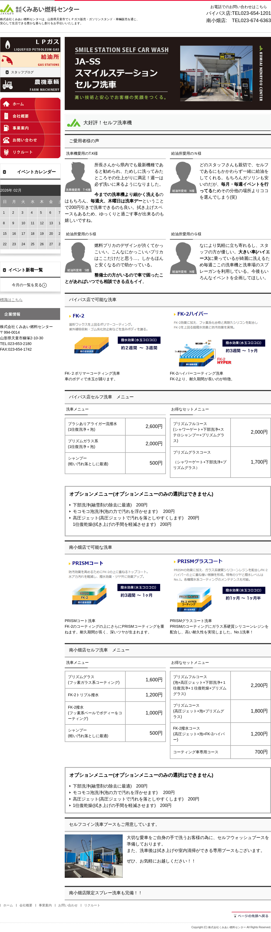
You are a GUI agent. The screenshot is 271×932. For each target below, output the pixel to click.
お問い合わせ (68, 905)
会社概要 (25, 905)
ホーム (8, 905)
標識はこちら (11, 300)
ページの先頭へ (251, 915)
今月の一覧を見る (27, 285)
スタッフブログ (22, 72)
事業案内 (45, 905)
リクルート (92, 905)
